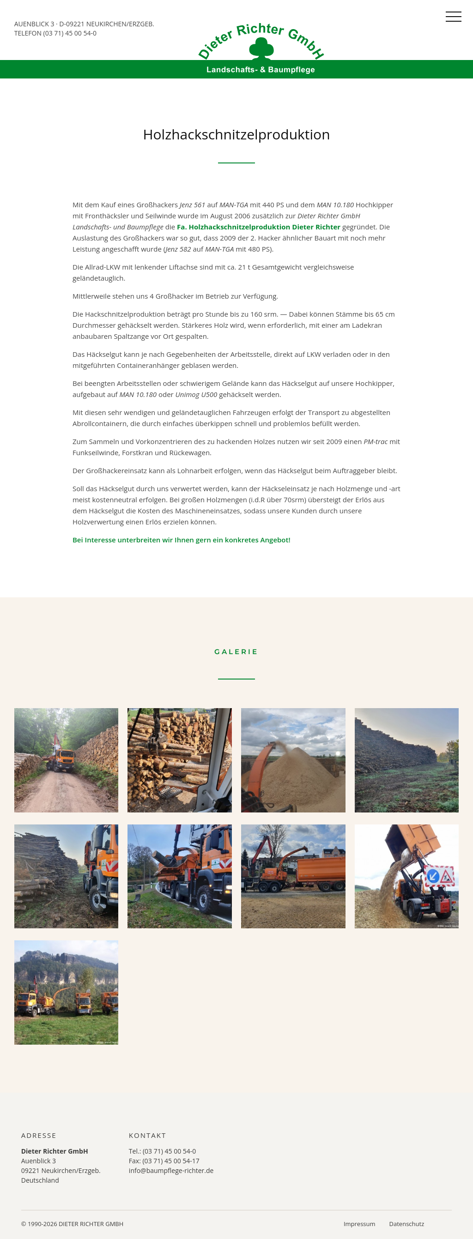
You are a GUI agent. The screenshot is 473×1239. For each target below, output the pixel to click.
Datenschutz (406, 1224)
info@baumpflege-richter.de (171, 1170)
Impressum (360, 1224)
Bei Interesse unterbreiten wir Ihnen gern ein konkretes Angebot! (182, 539)
